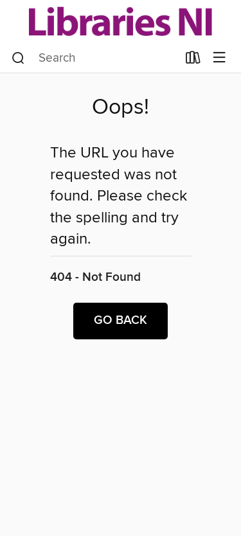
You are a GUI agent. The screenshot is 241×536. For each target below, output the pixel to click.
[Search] (18, 58)
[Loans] (193, 59)
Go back (120, 320)
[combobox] (94, 57)
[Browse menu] (219, 58)
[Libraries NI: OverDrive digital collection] (120, 21)
